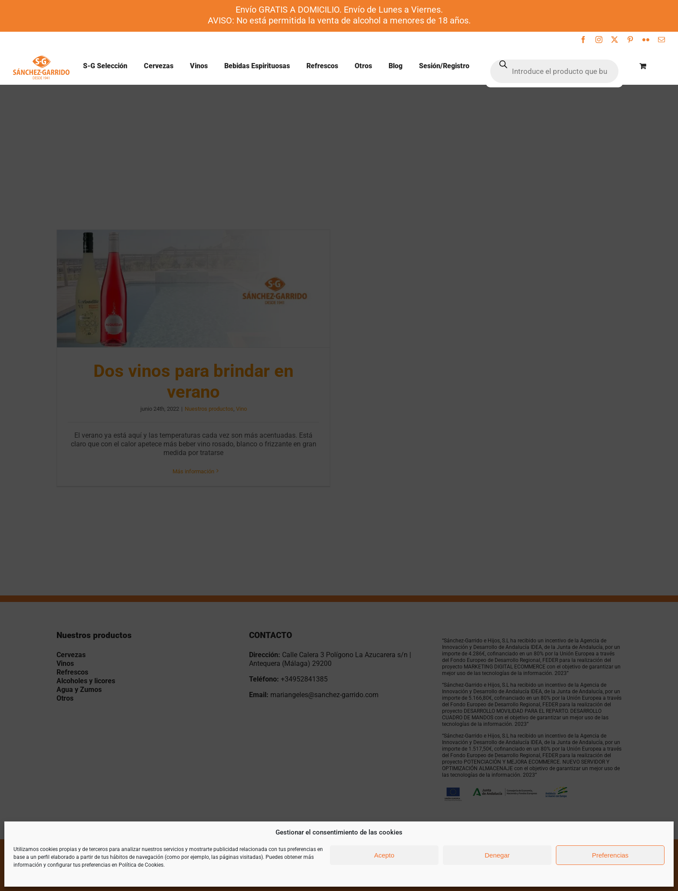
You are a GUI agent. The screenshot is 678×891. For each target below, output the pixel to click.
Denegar (497, 855)
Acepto (384, 855)
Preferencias (610, 855)
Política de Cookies (141, 865)
